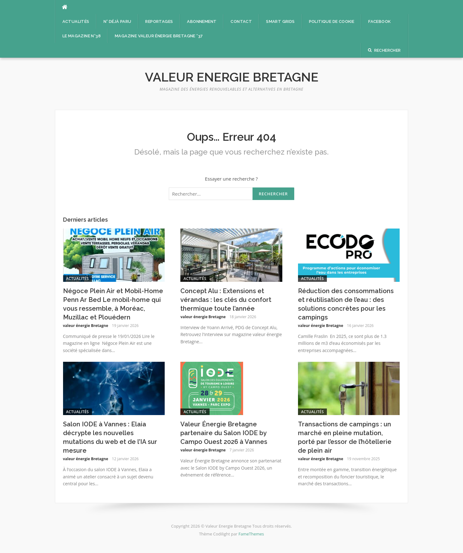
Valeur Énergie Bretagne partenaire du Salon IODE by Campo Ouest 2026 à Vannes (223, 432)
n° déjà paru (117, 21)
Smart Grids (280, 21)
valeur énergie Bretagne (85, 325)
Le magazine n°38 (81, 36)
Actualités (75, 21)
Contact (241, 21)
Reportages (159, 21)
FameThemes (251, 534)
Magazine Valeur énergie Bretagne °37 (159, 36)
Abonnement (201, 21)
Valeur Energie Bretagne (231, 77)
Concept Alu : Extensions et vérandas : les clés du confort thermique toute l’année (225, 299)
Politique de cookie (331, 21)
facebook (379, 21)
